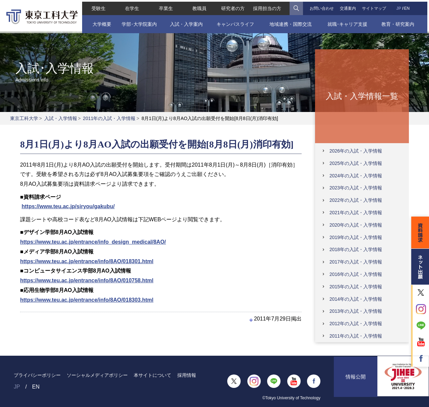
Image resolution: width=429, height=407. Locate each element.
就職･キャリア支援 (348, 22)
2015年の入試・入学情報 (355, 286)
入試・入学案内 (185, 22)
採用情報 (186, 375)
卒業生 (165, 6)
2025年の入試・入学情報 (355, 163)
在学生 (131, 6)
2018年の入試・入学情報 (355, 249)
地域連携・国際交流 (291, 22)
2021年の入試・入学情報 (355, 212)
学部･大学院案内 (138, 22)
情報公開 (355, 381)
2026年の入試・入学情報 (355, 151)
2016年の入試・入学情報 (355, 274)
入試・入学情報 (60, 118)
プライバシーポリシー (37, 375)
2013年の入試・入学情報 (355, 311)
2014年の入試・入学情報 (355, 299)
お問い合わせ (322, 6)
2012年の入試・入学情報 (355, 323)
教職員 (199, 6)
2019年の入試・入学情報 (355, 237)
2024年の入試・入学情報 (355, 175)
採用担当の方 (268, 6)
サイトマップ (375, 6)
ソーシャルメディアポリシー (97, 375)
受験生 (97, 6)
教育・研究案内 (399, 22)
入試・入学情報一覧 (362, 95)
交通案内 (349, 6)
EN (408, 6)
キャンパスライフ (235, 22)
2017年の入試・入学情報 (355, 262)
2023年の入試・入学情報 (355, 187)
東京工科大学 (24, 118)
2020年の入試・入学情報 (355, 225)
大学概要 (100, 22)
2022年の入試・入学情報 (355, 200)
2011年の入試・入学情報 (109, 118)
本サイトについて (152, 375)
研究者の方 (233, 6)
